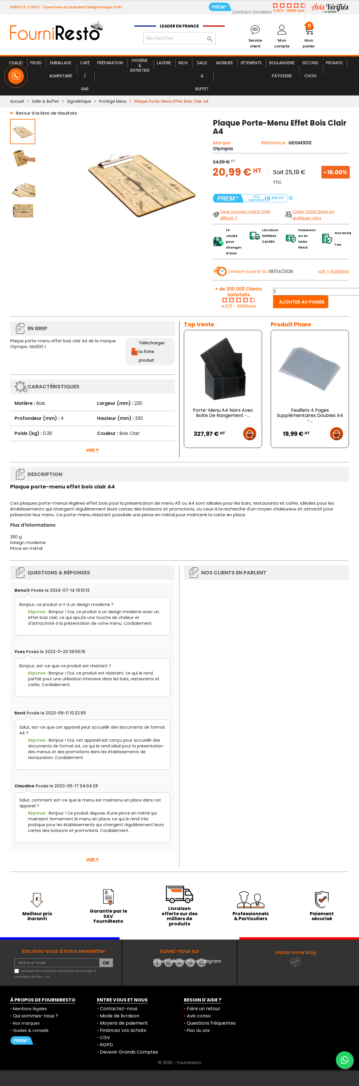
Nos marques (26, 1023)
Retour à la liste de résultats (46, 113)
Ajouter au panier (302, 302)
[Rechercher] (179, 38)
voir (47, 977)
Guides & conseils (31, 1030)
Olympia (223, 148)
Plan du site (198, 1030)
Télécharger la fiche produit (152, 351)
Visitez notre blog (295, 952)
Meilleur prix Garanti (37, 916)
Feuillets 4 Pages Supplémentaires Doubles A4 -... (310, 415)
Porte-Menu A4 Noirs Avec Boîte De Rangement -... (223, 413)
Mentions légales (30, 1009)
